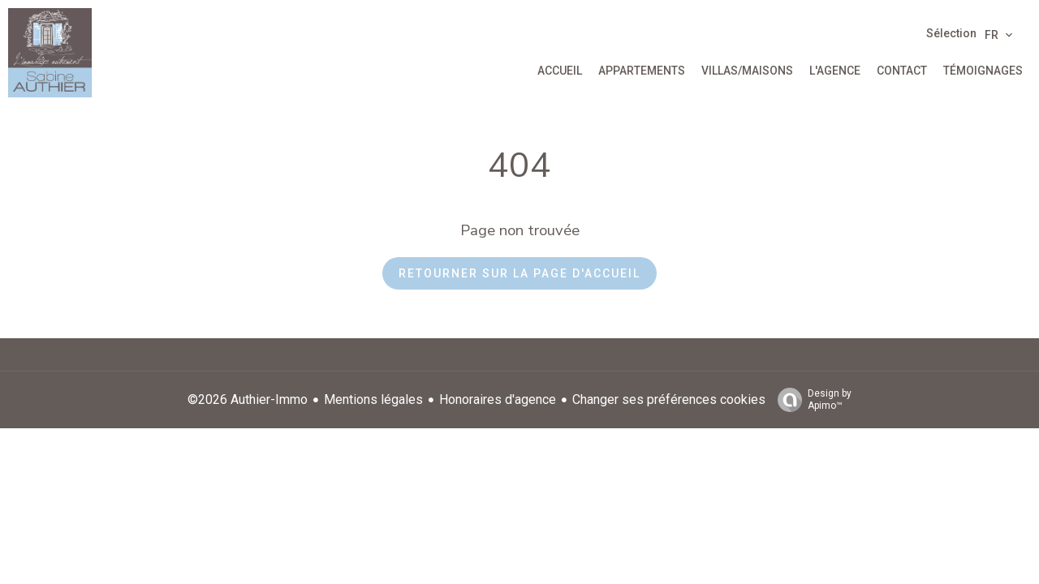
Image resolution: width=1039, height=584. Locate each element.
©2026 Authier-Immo (248, 399)
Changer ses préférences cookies (668, 399)
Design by (810, 400)
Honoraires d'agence (497, 399)
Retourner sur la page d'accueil (519, 273)
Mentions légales (373, 399)
